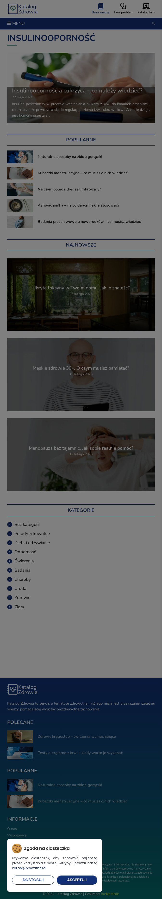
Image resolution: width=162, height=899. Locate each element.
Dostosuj (33, 880)
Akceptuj (77, 880)
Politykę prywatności (29, 868)
